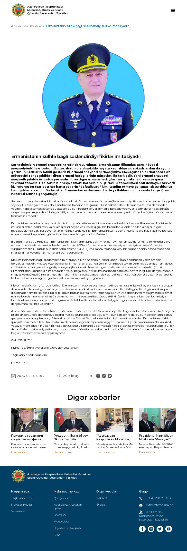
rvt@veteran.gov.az (156, 505)
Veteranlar (18, 511)
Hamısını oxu (20, 452)
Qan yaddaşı (62, 498)
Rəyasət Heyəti (21, 504)
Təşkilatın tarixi (22, 498)
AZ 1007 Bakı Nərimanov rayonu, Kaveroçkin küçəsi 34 (153, 515)
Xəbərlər (36, 26)
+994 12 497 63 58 (155, 498)
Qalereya (60, 515)
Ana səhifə (18, 26)
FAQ (57, 534)
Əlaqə (100, 504)
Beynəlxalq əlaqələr (67, 528)
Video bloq (61, 521)
